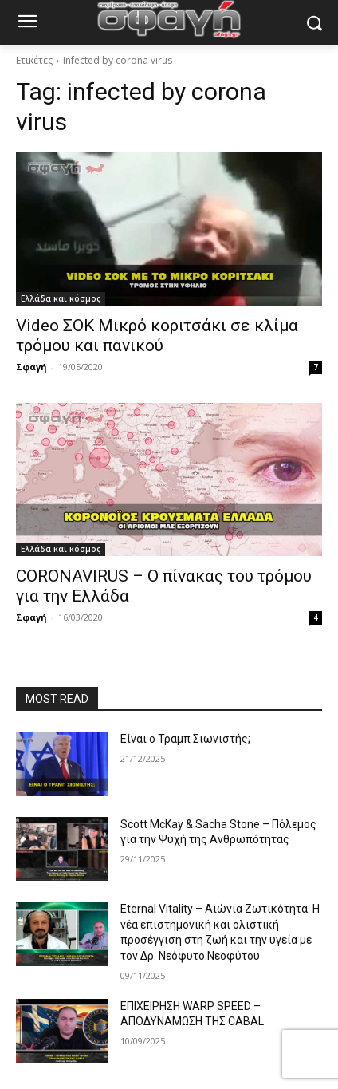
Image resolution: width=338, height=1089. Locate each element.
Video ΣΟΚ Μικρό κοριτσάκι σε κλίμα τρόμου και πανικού (157, 335)
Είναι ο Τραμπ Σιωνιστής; (185, 738)
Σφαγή (31, 367)
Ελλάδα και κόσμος (60, 298)
